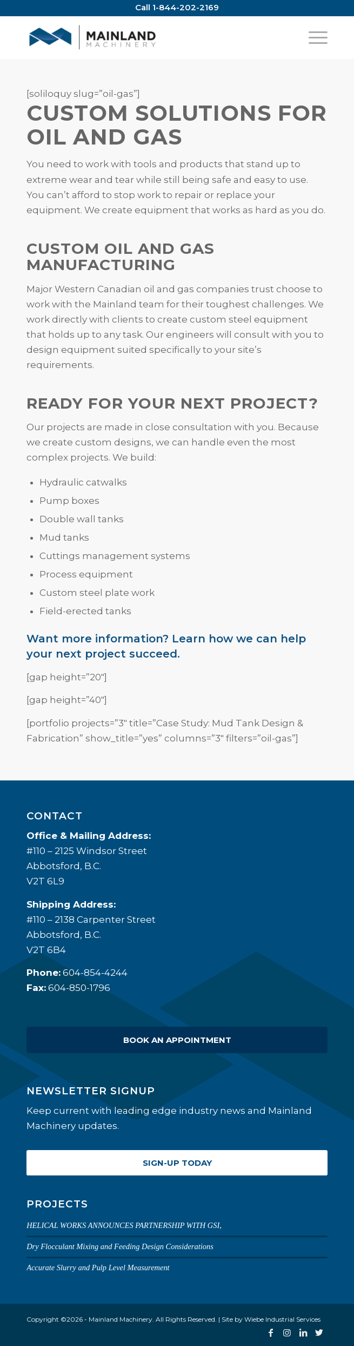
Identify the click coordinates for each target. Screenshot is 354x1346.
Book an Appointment (177, 1040)
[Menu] (313, 37)
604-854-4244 (95, 972)
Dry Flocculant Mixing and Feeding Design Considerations (119, 1246)
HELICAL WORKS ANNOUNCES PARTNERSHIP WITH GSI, (124, 1225)
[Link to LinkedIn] (303, 1332)
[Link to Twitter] (319, 1332)
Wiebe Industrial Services (282, 1319)
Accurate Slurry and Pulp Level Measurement (98, 1267)
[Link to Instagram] (287, 1332)
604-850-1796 (79, 987)
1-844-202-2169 (185, 7)
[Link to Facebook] (271, 1332)
